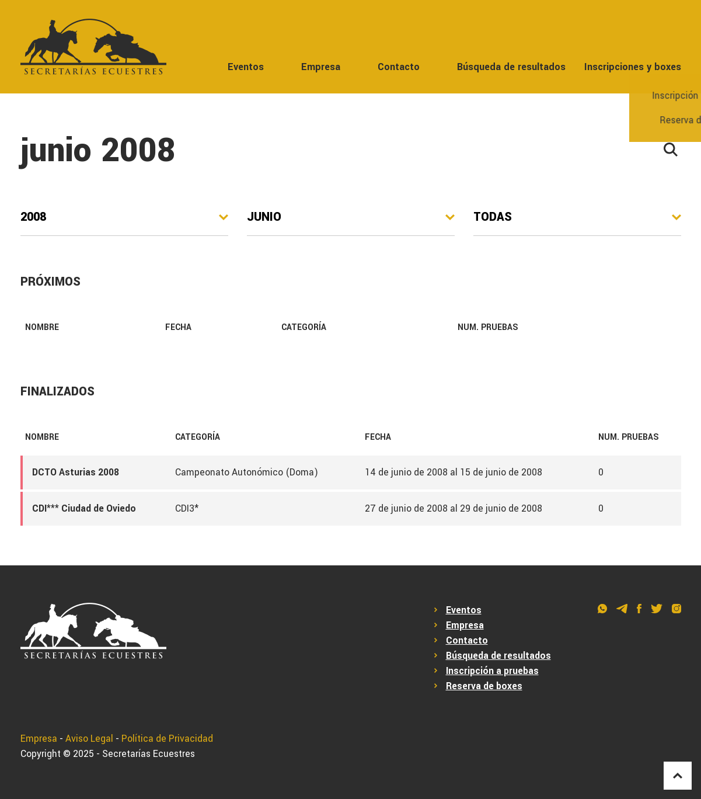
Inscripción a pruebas (492, 671)
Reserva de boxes (484, 686)
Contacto (399, 67)
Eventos (246, 67)
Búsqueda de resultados (511, 67)
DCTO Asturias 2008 (75, 472)
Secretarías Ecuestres (148, 754)
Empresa (320, 67)
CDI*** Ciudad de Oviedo (84, 508)
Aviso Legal (89, 738)
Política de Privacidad (167, 738)
